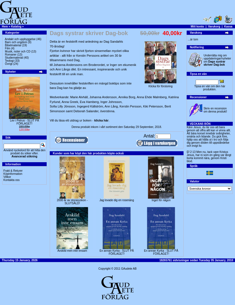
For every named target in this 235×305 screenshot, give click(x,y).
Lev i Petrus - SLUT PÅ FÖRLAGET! (24, 122)
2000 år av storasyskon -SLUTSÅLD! (72, 202)
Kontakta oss (11, 180)
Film (7, 48)
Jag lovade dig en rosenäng (117, 200)
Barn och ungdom (16, 42)
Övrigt (9, 63)
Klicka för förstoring (160, 85)
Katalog (16, 26)
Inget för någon (161, 200)
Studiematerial (14, 57)
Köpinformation (12, 173)
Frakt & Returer (12, 170)
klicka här (101, 120)
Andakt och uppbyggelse (20, 39)
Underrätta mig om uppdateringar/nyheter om (217, 60)
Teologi (9, 60)
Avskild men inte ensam (72, 250)
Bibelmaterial (13, 45)
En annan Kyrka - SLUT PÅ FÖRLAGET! (117, 252)
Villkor (7, 176)
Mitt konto (197, 26)
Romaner (11, 54)
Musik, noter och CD (18, 51)
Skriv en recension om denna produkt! (215, 110)
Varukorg (214, 26)
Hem (5, 26)
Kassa (228, 26)
